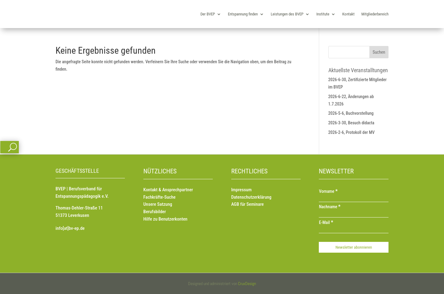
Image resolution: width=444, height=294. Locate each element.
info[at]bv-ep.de (70, 228)
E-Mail (326, 222)
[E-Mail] (353, 230)
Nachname (329, 206)
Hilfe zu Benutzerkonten (165, 219)
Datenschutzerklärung (251, 197)
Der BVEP (207, 14)
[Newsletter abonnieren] (353, 247)
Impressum (241, 190)
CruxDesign (247, 283)
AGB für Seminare (247, 204)
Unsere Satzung (157, 204)
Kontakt (348, 14)
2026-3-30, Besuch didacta (351, 122)
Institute (322, 14)
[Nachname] (353, 214)
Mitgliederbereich (374, 14)
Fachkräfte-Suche (159, 197)
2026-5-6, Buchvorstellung (351, 113)
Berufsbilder (154, 211)
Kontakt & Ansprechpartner (168, 190)
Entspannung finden (243, 14)
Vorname (328, 191)
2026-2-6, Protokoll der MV (351, 132)
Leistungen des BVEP (287, 14)
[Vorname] (353, 199)
